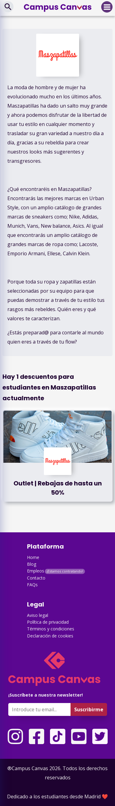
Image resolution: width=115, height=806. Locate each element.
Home (33, 557)
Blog (31, 564)
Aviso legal (37, 615)
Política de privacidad (48, 622)
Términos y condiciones (50, 629)
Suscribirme (88, 709)
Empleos (35, 571)
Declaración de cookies (50, 636)
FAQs (32, 584)
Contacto (36, 578)
